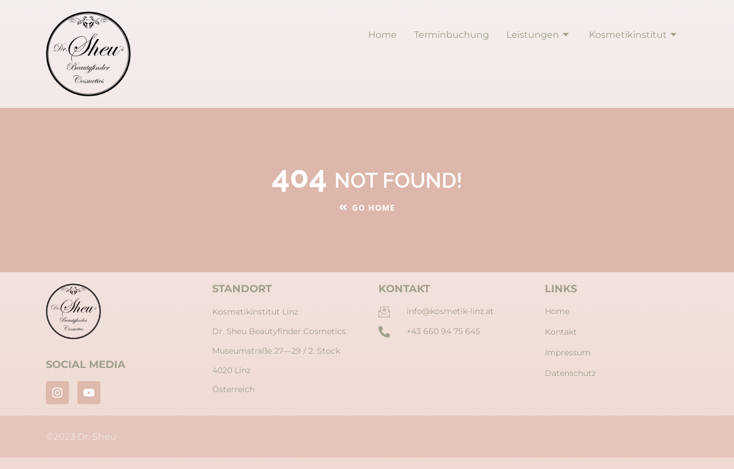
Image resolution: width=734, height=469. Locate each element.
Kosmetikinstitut (634, 34)
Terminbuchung (451, 34)
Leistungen (539, 34)
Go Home (367, 207)
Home (382, 34)
